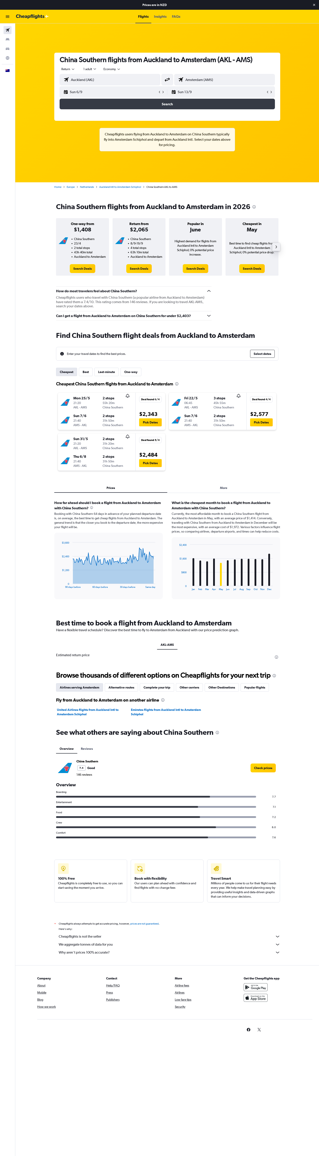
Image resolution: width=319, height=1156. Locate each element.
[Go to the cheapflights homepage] (32, 16)
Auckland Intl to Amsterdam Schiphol (120, 186)
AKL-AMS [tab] (167, 644)
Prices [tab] (111, 488)
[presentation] (254, 207)
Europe (71, 186)
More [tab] (223, 488)
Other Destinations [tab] (221, 687)
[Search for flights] (7, 30)
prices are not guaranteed (144, 923)
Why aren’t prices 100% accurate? (169, 952)
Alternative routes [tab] (121, 687)
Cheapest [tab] (66, 372)
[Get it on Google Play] (256, 987)
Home (57, 186)
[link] (82, 268)
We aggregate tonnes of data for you (169, 944)
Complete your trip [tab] (157, 687)
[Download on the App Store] (256, 998)
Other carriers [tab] (189, 687)
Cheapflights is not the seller (169, 936)
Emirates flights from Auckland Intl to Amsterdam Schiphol (166, 712)
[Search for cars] (7, 48)
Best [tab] (86, 372)
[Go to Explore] (7, 58)
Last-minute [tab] (106, 372)
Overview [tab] (67, 748)
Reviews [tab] (87, 748)
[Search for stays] (7, 39)
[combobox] (68, 69)
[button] (314, 5)
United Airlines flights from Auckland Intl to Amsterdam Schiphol (88, 712)
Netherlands (87, 186)
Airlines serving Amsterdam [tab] (79, 687)
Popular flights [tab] (254, 687)
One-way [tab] (131, 372)
